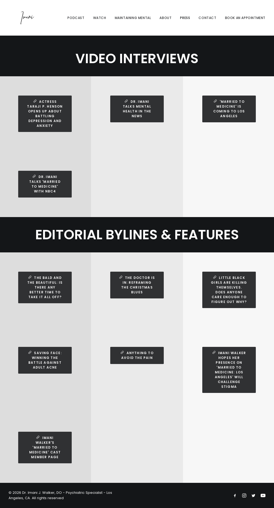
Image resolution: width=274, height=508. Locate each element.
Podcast (75, 20)
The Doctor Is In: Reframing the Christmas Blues (137, 284)
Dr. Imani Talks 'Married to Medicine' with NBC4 (45, 184)
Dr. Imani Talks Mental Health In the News (138, 108)
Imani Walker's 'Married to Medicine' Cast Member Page (45, 447)
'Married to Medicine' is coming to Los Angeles (229, 108)
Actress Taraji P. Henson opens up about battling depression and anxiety (45, 113)
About (165, 20)
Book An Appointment (245, 20)
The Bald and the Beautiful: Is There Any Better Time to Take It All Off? (45, 287)
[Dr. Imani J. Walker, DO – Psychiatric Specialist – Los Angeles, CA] (22, 20)
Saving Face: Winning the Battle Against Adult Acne (45, 360)
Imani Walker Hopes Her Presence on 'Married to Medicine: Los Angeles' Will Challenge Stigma (229, 370)
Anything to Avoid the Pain (137, 355)
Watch (99, 20)
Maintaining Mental (133, 20)
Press (185, 20)
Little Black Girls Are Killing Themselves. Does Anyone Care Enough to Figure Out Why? (229, 289)
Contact (207, 20)
